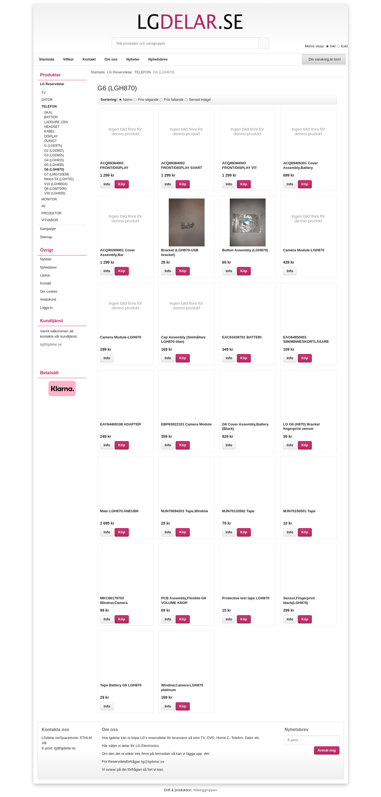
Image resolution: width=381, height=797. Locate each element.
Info (107, 184)
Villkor (68, 59)
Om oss (111, 59)
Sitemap (46, 237)
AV (64, 206)
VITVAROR (64, 220)
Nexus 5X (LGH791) (59, 179)
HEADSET (52, 127)
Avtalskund (48, 299)
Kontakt (89, 59)
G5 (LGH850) (54, 165)
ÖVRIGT (50, 141)
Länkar (45, 275)
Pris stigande (148, 99)
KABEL (49, 131)
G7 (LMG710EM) (56, 174)
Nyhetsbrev (158, 59)
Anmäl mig (327, 750)
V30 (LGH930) (54, 193)
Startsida (46, 59)
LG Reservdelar (63, 84)
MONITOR (64, 199)
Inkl (333, 46)
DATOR (64, 100)
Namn (128, 99)
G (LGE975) (53, 146)
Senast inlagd (200, 99)
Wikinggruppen (205, 790)
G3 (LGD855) (54, 155)
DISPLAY (51, 136)
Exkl (344, 46)
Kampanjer (48, 229)
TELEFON (64, 106)
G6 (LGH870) (54, 169)
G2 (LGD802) (54, 151)
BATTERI (51, 117)
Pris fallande (174, 99)
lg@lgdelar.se (51, 344)
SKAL (48, 112)
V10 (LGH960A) (56, 184)
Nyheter (132, 59)
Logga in (46, 308)
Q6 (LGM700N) (55, 189)
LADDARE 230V (56, 122)
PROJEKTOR (64, 213)
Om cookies (48, 292)
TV (64, 93)
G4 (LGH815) (54, 160)
